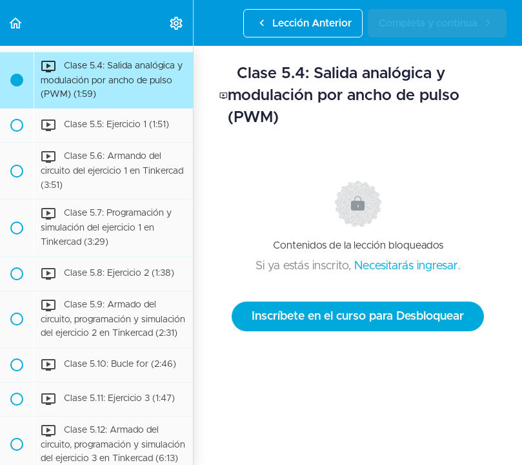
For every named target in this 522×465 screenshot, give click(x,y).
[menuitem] (177, 23)
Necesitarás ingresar (406, 266)
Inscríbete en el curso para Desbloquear (358, 316)
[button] (16, 23)
